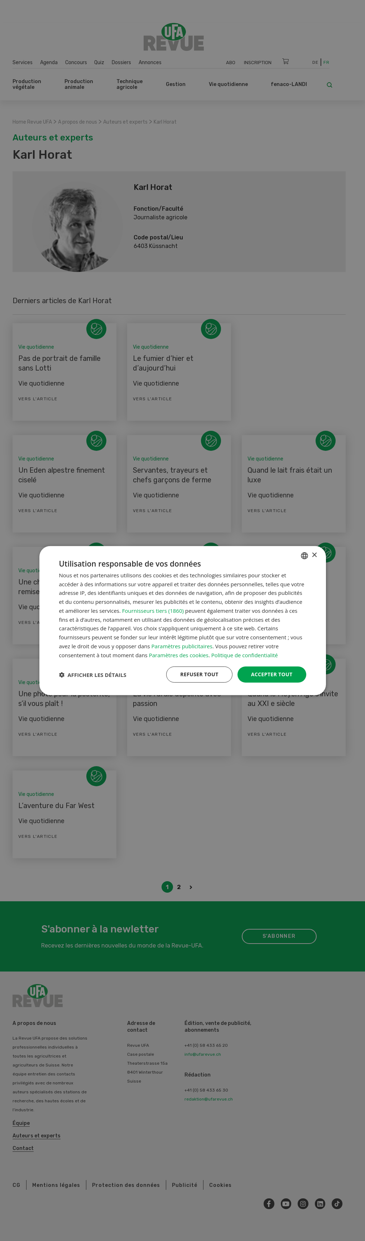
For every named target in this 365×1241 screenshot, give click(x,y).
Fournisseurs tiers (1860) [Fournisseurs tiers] (153, 610)
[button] (92, 674)
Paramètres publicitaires (182, 646)
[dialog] (182, 620)
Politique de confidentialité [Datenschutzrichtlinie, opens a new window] (244, 654)
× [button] (314, 555)
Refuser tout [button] (199, 674)
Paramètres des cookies (178, 654)
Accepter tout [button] (271, 674)
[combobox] (304, 555)
